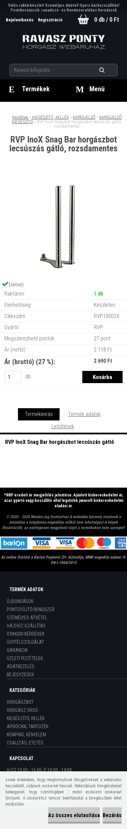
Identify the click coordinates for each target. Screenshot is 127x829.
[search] (110, 70)
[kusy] (12, 377)
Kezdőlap (20, 117)
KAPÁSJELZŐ (84, 117)
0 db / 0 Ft (106, 19)
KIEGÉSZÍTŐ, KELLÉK (50, 117)
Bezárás (112, 815)
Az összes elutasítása (74, 815)
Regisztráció (50, 19)
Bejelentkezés (20, 19)
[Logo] (63, 42)
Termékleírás (39, 414)
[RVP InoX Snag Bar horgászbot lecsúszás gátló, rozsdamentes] (64, 181)
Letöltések (62, 426)
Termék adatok (84, 414)
